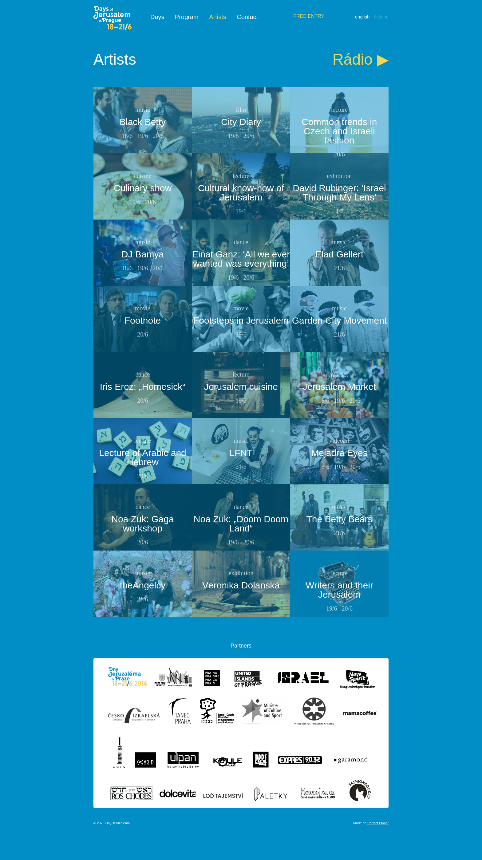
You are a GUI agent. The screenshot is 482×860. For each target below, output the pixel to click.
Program (187, 17)
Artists (217, 17)
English (362, 16)
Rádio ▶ (360, 59)
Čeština (381, 16)
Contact (247, 17)
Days (157, 17)
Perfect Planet (378, 823)
